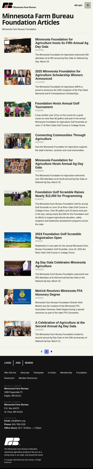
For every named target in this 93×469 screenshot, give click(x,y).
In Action (52, 373)
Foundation (81, 373)
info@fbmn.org (18, 421)
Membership (66, 373)
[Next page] (51, 352)
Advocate (24, 373)
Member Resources (28, 378)
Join (18, 363)
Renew (29, 363)
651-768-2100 (18, 424)
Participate (39, 373)
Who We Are (10, 373)
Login (7, 363)
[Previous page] (42, 352)
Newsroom (9, 378)
